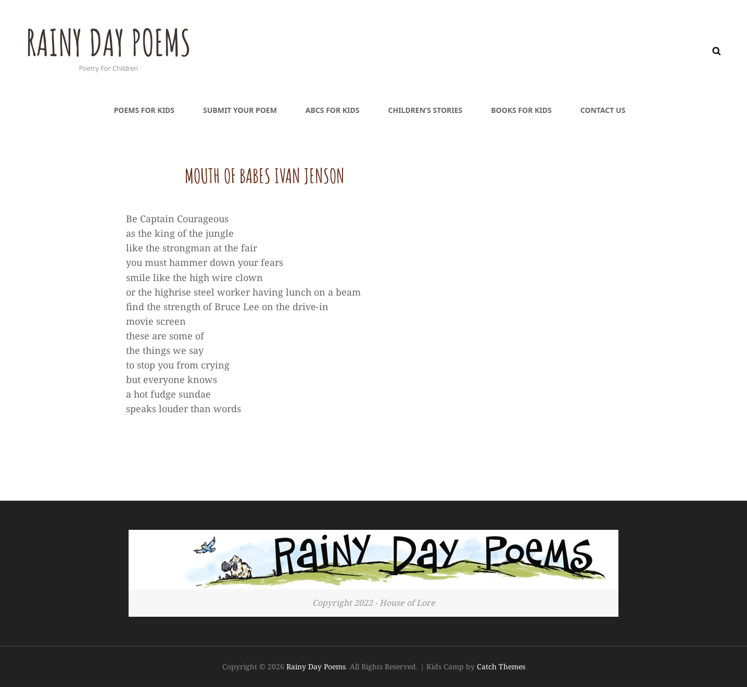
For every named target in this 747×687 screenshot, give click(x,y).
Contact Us (603, 110)
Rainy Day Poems (110, 42)
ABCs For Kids (333, 110)
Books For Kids (521, 110)
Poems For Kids (144, 110)
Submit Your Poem (240, 110)
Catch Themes (501, 666)
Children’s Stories (425, 110)
